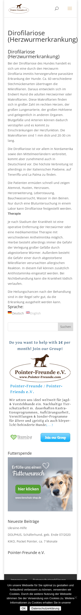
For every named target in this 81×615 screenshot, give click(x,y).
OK (24, 608)
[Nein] (75, 597)
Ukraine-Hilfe (17, 528)
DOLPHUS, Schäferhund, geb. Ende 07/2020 (39, 535)
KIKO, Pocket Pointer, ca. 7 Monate (32, 541)
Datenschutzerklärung (45, 608)
